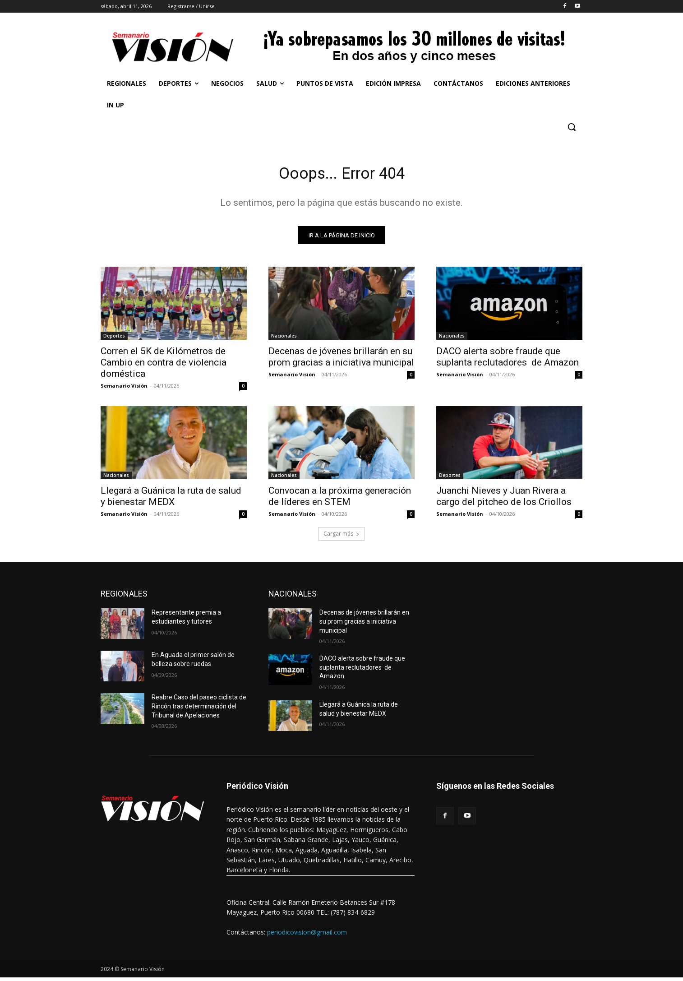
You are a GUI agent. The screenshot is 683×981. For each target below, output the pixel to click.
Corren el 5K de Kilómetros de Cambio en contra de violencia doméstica (163, 366)
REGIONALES (124, 597)
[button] (571, 127)
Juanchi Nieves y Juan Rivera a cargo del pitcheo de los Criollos (504, 500)
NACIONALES (292, 597)
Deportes (114, 339)
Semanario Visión (124, 389)
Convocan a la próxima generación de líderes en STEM (339, 500)
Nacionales (284, 339)
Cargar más (341, 537)
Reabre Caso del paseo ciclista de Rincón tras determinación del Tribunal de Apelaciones (199, 709)
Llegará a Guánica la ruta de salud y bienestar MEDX (171, 500)
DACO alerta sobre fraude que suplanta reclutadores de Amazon (507, 360)
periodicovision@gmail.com (307, 935)
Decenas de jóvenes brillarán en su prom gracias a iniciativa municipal (341, 360)
